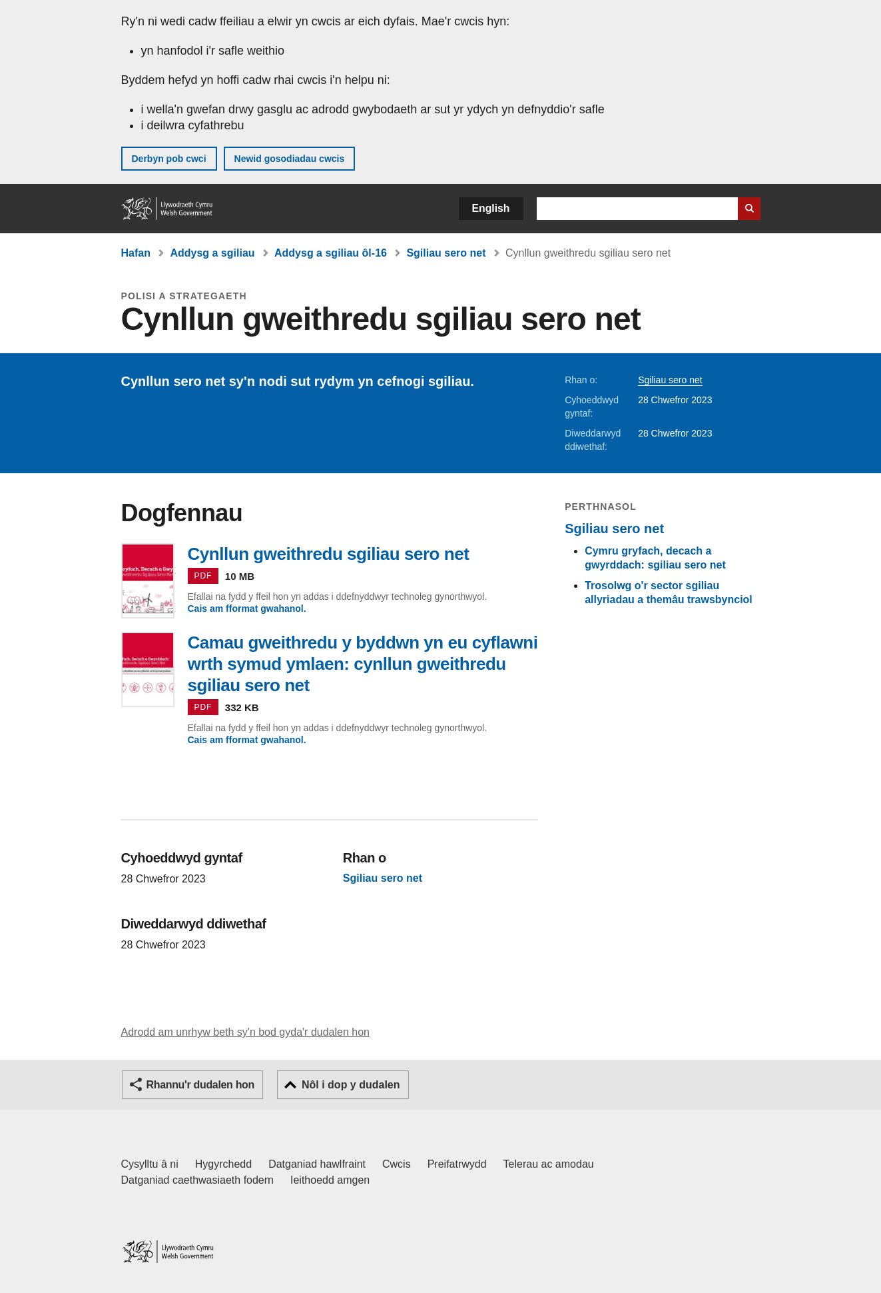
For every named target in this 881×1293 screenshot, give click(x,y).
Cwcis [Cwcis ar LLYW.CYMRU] (396, 1164)
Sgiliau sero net (445, 253)
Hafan (135, 253)
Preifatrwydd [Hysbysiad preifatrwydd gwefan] (457, 1164)
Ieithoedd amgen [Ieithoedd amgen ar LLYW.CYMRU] (330, 1180)
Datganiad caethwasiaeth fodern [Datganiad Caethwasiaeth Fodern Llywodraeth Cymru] (197, 1180)
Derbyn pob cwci (169, 158)
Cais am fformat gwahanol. (247, 608)
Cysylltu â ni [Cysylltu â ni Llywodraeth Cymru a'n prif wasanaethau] (149, 1164)
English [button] (491, 208)
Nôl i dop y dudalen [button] (351, 1084)
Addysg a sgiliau (212, 253)
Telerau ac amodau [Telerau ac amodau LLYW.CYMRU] (548, 1164)
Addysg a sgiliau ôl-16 (330, 253)
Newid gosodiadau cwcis (289, 158)
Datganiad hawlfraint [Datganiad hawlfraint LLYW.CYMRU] (317, 1164)
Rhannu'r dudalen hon (200, 1084)
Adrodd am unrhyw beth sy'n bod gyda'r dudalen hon (245, 1032)
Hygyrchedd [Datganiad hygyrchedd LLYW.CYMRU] (223, 1164)
